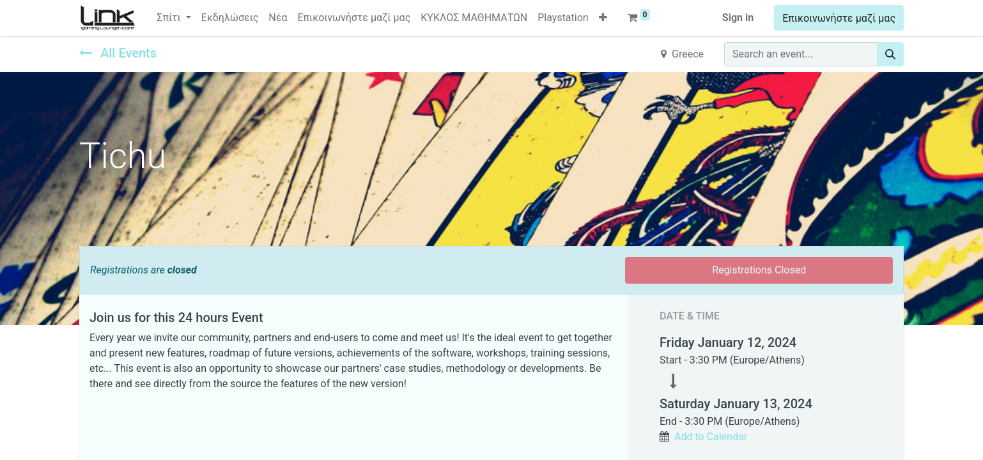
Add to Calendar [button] (710, 437)
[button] (603, 18)
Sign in (738, 18)
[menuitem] (230, 18)
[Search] (890, 54)
